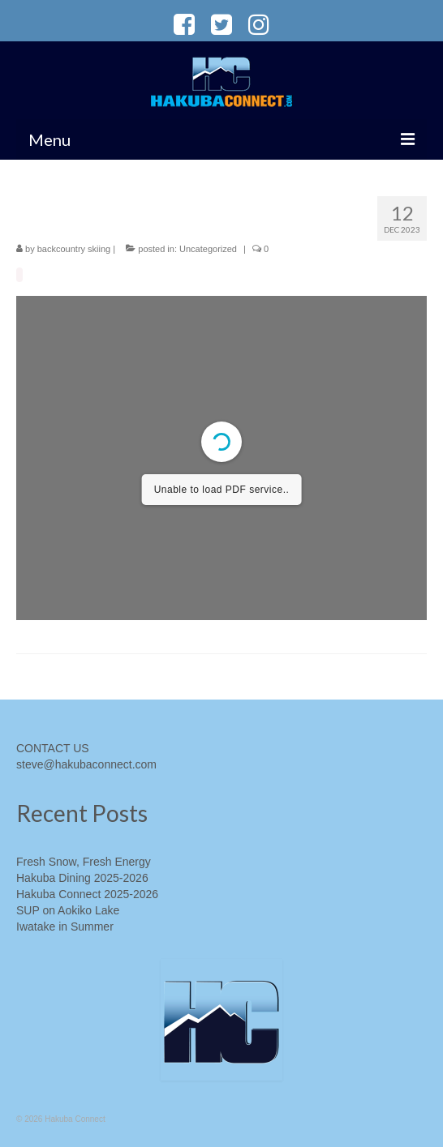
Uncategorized (208, 249)
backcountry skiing (74, 249)
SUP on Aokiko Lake (67, 910)
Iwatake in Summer (65, 926)
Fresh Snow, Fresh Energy (83, 861)
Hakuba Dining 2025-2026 (82, 877)
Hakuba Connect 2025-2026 (87, 894)
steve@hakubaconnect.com (86, 764)
